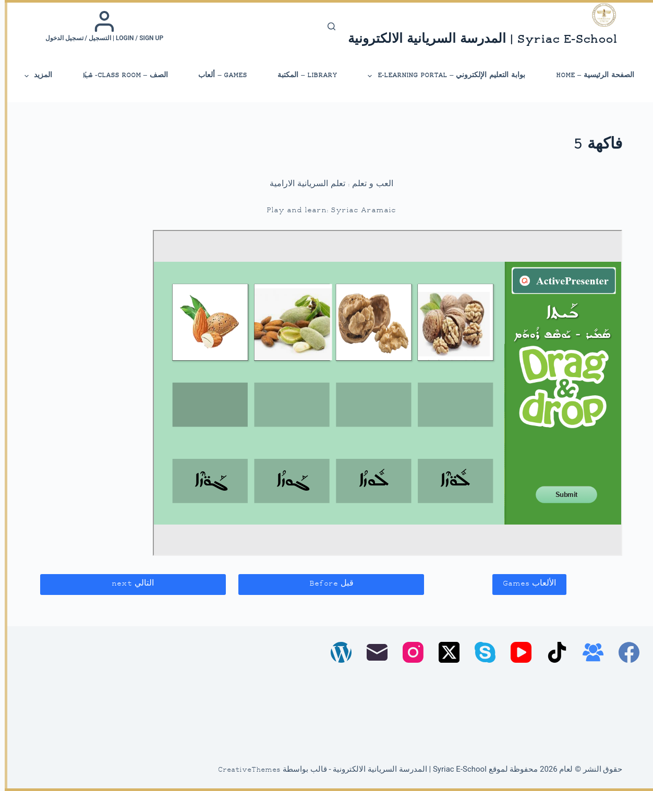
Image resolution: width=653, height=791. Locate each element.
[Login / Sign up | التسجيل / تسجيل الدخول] (100, 26)
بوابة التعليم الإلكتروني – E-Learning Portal (441, 76)
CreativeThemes (244, 770)
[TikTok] (552, 652)
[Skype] (480, 652)
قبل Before (327, 583)
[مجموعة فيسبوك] (588, 652)
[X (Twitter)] (444, 652)
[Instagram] (408, 652)
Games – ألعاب (218, 75)
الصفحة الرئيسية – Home (590, 75)
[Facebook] (624, 652)
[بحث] (327, 26)
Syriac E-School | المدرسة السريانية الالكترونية (477, 40)
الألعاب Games (524, 583)
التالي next (128, 583)
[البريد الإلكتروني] (372, 652)
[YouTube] (516, 652)
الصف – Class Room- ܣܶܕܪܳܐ (120, 75)
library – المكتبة (302, 75)
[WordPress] (336, 652)
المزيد (32, 76)
